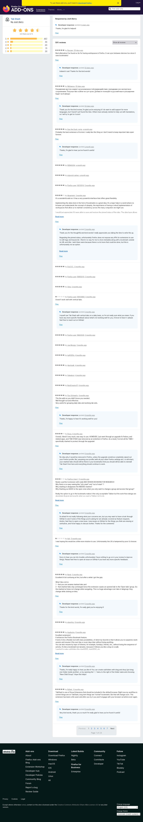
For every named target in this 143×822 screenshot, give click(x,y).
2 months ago (90, 185)
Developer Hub (32, 771)
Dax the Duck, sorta (74, 129)
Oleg (69, 287)
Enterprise (75, 771)
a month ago (87, 129)
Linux (50, 776)
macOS (51, 764)
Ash (68, 539)
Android (52, 772)
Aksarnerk (71, 195)
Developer (98, 764)
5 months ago (84, 479)
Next (112, 728)
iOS (50, 768)
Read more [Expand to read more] (59, 217)
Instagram (121, 755)
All (49, 780)
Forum (28, 783)
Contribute (99, 759)
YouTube (121, 759)
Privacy (5, 799)
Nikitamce (71, 86)
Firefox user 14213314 (75, 185)
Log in (138, 2)
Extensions (40, 9)
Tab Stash (15, 19)
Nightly (74, 755)
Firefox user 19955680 (76, 297)
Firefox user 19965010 (75, 277)
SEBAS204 (71, 165)
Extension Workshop (34, 767)
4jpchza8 (70, 365)
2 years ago (85, 25)
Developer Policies (34, 775)
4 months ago (80, 355)
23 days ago (78, 50)
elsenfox (70, 622)
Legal (23, 799)
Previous (82, 728)
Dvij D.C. (70, 267)
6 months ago (80, 622)
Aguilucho (71, 632)
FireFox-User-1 (72, 479)
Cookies (15, 799)
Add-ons (29, 751)
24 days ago (89, 106)
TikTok (120, 764)
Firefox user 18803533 (75, 335)
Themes (51, 9)
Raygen (70, 50)
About (28, 755)
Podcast (121, 772)
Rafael (70, 689)
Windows (52, 759)
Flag (56, 33)
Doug (69, 434)
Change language (123, 804)
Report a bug (31, 787)
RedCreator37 (72, 385)
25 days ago (80, 86)
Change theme (122, 811)
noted (23, 805)
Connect (98, 755)
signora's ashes (73, 175)
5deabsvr (70, 375)
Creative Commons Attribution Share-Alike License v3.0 (78, 805)
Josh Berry (18, 22)
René (69, 575)
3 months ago (82, 345)
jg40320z (70, 355)
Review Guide (31, 791)
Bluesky (120, 768)
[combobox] (124, 8)
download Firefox (85, 3)
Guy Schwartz (72, 395)
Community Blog (33, 779)
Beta (73, 759)
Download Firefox (56, 755)
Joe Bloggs (71, 345)
